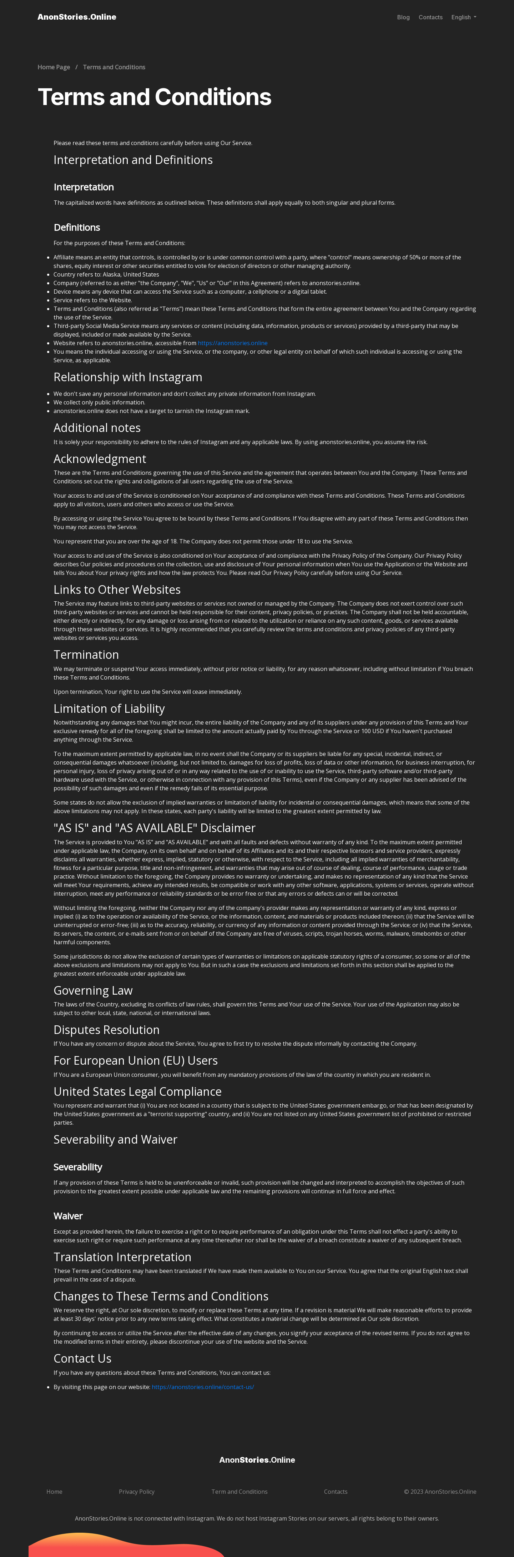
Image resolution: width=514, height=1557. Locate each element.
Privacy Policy (137, 1492)
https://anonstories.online (233, 343)
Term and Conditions (239, 1492)
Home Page (53, 67)
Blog (403, 17)
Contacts (431, 17)
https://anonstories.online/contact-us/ (203, 1387)
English (462, 17)
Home (54, 1492)
